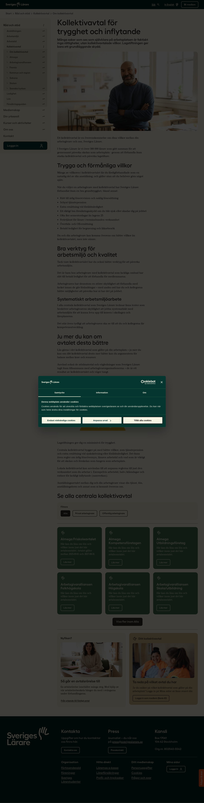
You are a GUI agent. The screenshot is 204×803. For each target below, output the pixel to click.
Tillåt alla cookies (143, 420)
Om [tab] (144, 392)
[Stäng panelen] (162, 382)
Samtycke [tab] (60, 392)
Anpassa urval (102, 420)
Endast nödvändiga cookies (61, 420)
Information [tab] (102, 392)
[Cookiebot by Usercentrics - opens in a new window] (143, 382)
